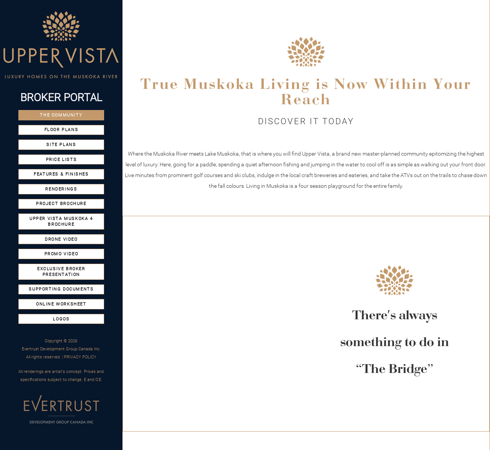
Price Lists (61, 159)
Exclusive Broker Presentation (61, 271)
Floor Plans (61, 129)
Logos (61, 319)
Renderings (61, 189)
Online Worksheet (61, 304)
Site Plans (61, 144)
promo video (61, 253)
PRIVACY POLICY (80, 357)
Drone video (61, 239)
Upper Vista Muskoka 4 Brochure (61, 221)
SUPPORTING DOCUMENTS (61, 289)
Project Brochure (61, 203)
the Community (61, 115)
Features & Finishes (61, 174)
